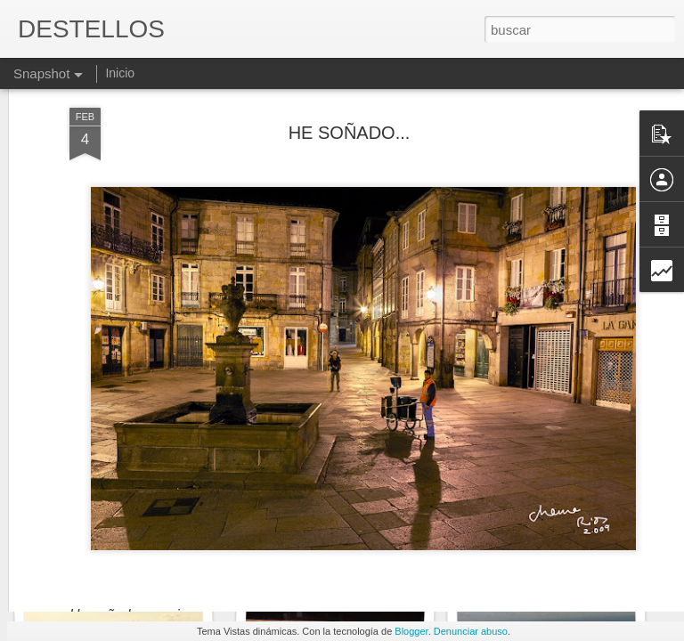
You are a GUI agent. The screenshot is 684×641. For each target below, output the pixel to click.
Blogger (411, 631)
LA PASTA (329, 558)
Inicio (119, 73)
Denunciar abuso (471, 631)
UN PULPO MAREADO (119, 558)
